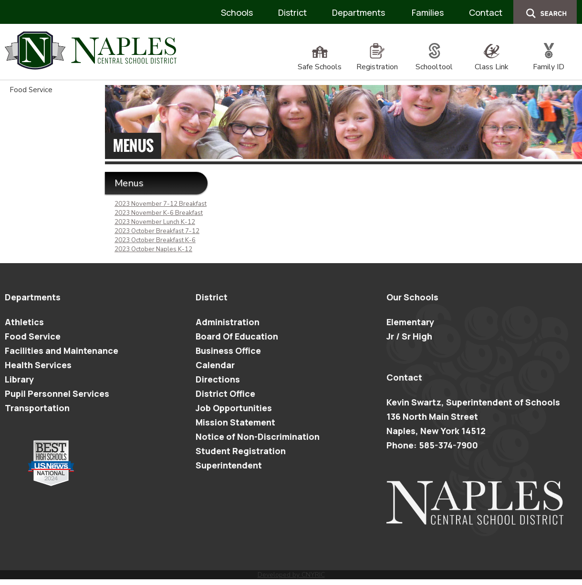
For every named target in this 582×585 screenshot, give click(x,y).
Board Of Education (237, 336)
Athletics (24, 322)
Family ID (548, 61)
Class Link (492, 61)
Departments (358, 12)
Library (19, 379)
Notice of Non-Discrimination (258, 436)
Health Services (38, 365)
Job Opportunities (234, 408)
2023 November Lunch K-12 (154, 222)
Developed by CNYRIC (291, 574)
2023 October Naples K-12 (153, 249)
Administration (228, 322)
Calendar (215, 365)
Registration (377, 61)
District (292, 12)
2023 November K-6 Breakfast (158, 213)
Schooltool (434, 61)
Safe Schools (320, 61)
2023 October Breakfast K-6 (155, 240)
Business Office (228, 350)
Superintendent (229, 465)
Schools (237, 12)
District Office (225, 393)
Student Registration (241, 451)
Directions (218, 379)
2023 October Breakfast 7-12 (156, 231)
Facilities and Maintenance (61, 350)
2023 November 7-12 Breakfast (160, 204)
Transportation (37, 408)
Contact (485, 12)
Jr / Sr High (409, 336)
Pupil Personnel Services (57, 393)
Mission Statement (235, 422)
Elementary (410, 322)
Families (428, 12)
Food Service (31, 90)
